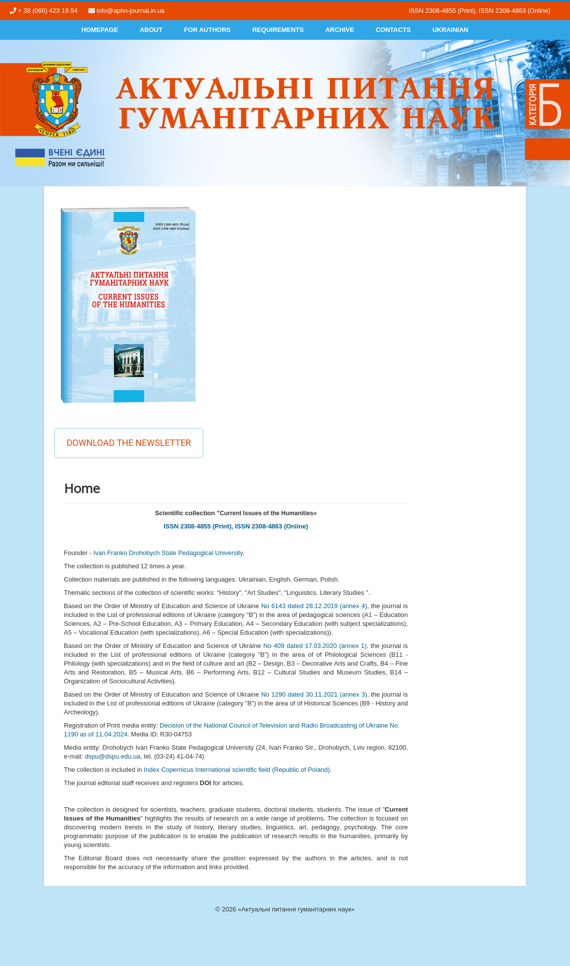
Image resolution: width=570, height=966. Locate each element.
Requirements (278, 29)
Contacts (393, 29)
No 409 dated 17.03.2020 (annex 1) (315, 645)
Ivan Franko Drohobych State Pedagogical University (168, 552)
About (151, 29)
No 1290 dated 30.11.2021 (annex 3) (314, 694)
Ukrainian (450, 29)
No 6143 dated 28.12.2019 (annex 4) (314, 606)
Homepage (100, 29)
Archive (339, 29)
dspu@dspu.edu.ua (113, 756)
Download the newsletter (128, 443)
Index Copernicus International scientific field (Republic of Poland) (237, 769)
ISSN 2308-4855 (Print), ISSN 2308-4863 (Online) (236, 526)
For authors (207, 29)
